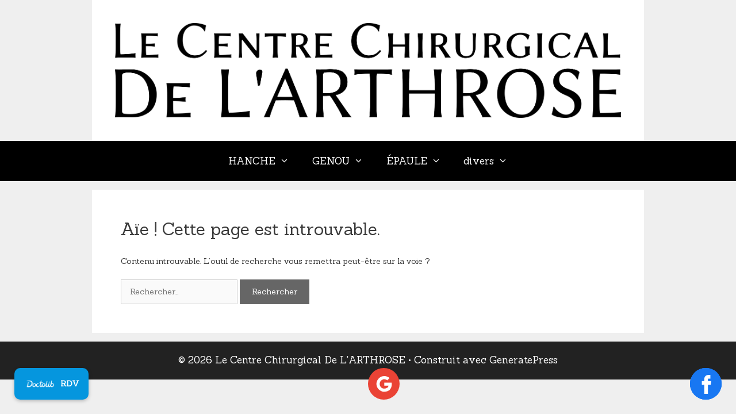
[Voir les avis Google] (384, 384)
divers (491, 161)
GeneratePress (523, 360)
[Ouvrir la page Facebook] (706, 384)
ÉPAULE (419, 161)
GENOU (343, 161)
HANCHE (264, 161)
